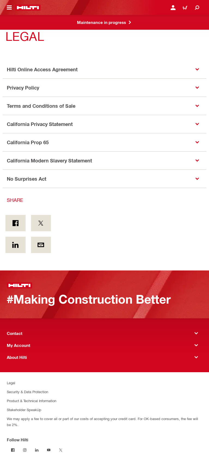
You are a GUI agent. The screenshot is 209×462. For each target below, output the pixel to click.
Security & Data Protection (27, 392)
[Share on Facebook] (15, 223)
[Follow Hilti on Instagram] (25, 450)
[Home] (28, 8)
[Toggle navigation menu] (9, 8)
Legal (11, 383)
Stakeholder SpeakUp (24, 410)
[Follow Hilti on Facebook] (13, 450)
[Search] (197, 8)
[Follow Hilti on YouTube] (49, 450)
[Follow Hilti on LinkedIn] (37, 450)
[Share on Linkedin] (15, 245)
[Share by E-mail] (41, 245)
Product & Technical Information (31, 401)
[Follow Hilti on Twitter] (61, 450)
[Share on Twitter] (41, 223)
